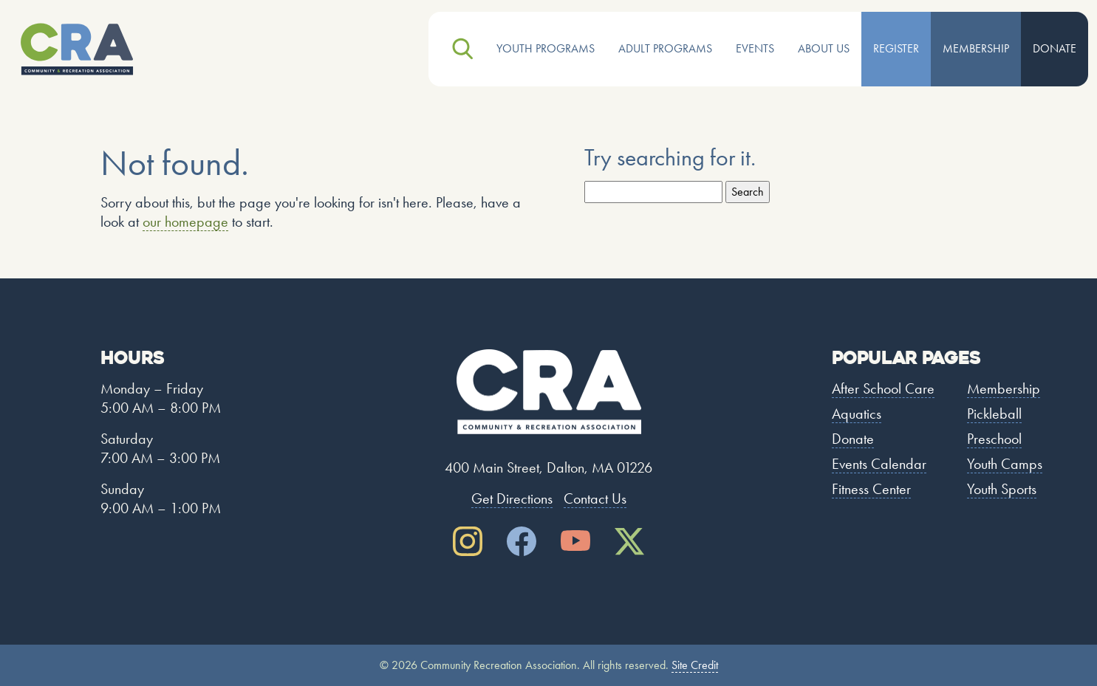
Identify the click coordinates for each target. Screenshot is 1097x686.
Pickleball (994, 413)
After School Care (883, 388)
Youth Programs (545, 48)
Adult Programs (665, 48)
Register (896, 48)
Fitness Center (871, 489)
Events (755, 48)
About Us (824, 48)
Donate (1054, 48)
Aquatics (856, 413)
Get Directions (512, 498)
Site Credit (694, 665)
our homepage (185, 221)
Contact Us (595, 498)
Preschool (994, 438)
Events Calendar (879, 464)
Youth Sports (1001, 489)
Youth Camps (1004, 464)
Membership (976, 48)
